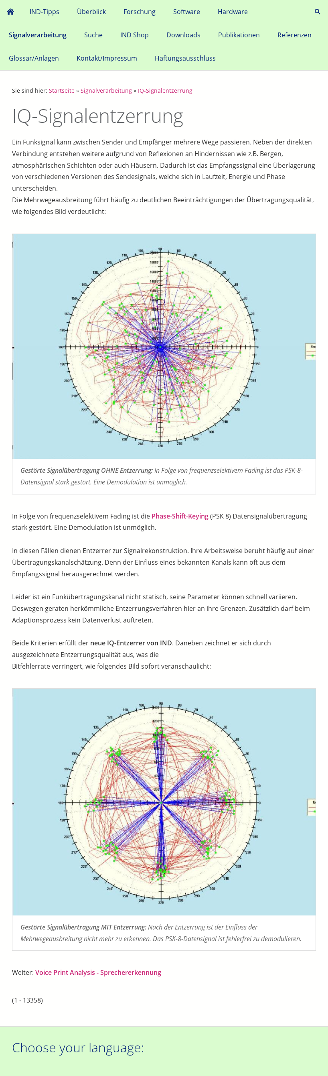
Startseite (62, 90)
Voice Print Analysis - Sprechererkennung (98, 972)
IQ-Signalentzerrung (165, 90)
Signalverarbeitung (106, 90)
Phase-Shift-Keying (180, 516)
